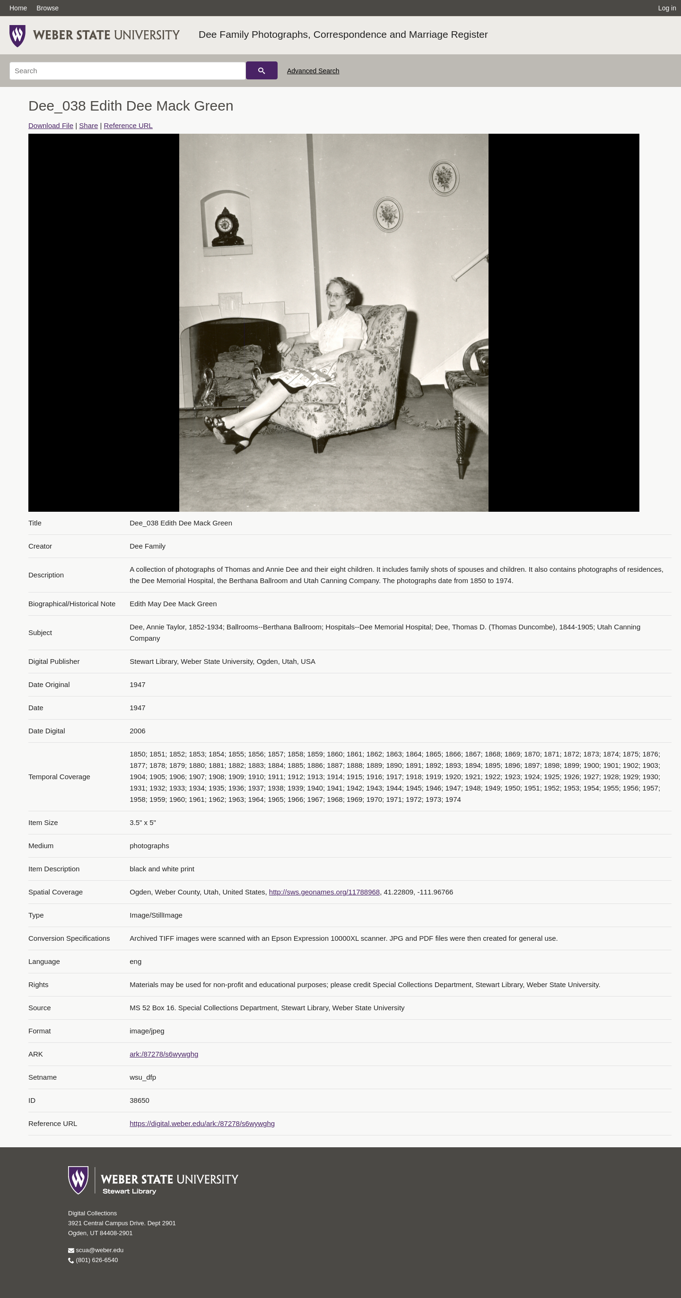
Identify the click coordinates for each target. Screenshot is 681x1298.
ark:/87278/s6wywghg (164, 1054)
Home (18, 8)
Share (88, 125)
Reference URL (128, 125)
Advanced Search (313, 71)
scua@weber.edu (95, 1250)
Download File (50, 125)
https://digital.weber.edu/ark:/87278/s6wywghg (202, 1123)
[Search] (127, 71)
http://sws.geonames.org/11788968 (324, 892)
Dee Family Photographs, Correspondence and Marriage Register (343, 34)
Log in (667, 8)
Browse (47, 8)
